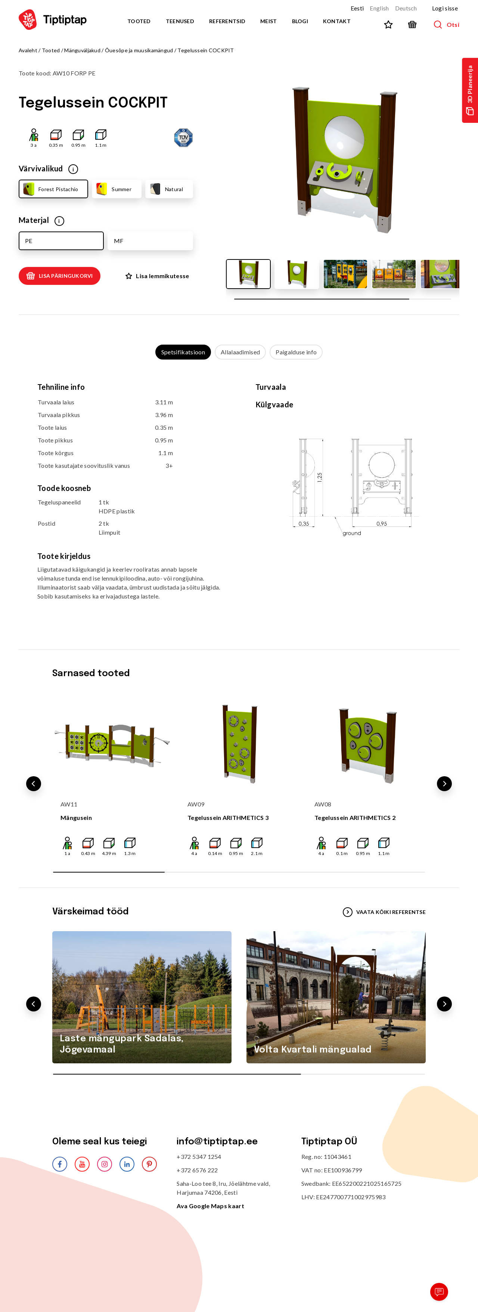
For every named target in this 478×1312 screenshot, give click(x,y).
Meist (268, 21)
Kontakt (337, 21)
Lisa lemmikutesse (157, 275)
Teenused (180, 21)
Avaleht (28, 50)
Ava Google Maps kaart (210, 1205)
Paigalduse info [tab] (296, 351)
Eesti (357, 8)
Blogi (300, 21)
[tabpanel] (239, 497)
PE (28, 240)
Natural (165, 188)
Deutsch (406, 8)
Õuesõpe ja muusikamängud (139, 50)
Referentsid (227, 21)
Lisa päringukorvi (59, 275)
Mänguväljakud (82, 50)
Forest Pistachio (49, 189)
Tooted (139, 21)
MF (118, 240)
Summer (112, 188)
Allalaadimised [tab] (240, 351)
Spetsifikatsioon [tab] (183, 351)
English (379, 8)
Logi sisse (445, 8)
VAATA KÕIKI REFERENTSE (384, 912)
